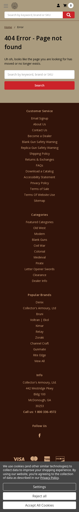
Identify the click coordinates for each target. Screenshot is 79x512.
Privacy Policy (39, 183)
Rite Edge (39, 355)
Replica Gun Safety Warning (39, 148)
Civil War (39, 245)
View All (39, 361)
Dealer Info (39, 281)
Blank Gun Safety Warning (39, 142)
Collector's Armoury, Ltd (39, 308)
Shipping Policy (39, 154)
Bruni (39, 314)
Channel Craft (39, 343)
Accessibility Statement (39, 177)
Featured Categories (40, 222)
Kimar (40, 326)
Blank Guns (39, 240)
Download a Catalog (39, 171)
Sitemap (39, 201)
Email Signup (39, 118)
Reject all (39, 496)
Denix (39, 302)
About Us (39, 124)
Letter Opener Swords (39, 269)
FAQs (39, 165)
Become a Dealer (40, 136)
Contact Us (39, 130)
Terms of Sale (39, 189)
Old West (39, 228)
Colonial (39, 251)
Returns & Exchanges (39, 159)
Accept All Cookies (39, 505)
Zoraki (39, 337)
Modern (39, 234)
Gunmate (39, 349)
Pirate (40, 263)
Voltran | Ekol (39, 320)
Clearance (39, 275)
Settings (39, 487)
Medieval (39, 257)
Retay (39, 332)
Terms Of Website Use (39, 195)
